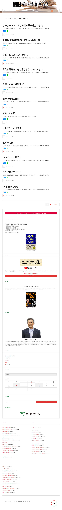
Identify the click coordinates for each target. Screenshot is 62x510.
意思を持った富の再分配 (6, 492)
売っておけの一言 (34, 438)
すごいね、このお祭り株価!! (36, 451)
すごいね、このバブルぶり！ (36, 436)
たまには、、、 (4, 466)
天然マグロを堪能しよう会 (6, 484)
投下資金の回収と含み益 (6, 452)
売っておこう (34, 427)
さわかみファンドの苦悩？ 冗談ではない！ (9, 446)
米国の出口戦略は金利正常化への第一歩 (21, 40)
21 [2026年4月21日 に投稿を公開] (16, 386)
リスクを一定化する (11, 128)
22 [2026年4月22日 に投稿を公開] (23, 386)
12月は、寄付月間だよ (6, 481)
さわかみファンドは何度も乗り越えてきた (22, 25)
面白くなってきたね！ (35, 445)
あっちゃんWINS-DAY (9, 355)
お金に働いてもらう (11, 172)
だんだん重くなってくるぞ (36, 434)
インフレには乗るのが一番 (6, 427)
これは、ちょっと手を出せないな (7, 450)
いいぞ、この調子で (11, 157)
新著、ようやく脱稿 (5, 486)
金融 (12, 48)
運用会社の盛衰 (4, 442)
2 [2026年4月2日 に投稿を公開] (31, 382)
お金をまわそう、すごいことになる (8, 475)
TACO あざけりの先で (5, 468)
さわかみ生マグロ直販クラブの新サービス (9, 477)
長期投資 (12, 63)
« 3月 (16, 389)
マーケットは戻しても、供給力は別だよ (8, 435)
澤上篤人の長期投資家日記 (18, 501)
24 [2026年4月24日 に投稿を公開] (39, 386)
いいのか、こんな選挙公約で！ (7, 479)
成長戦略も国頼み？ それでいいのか (8, 488)
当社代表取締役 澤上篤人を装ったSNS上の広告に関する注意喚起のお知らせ (31, 213)
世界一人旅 (7, 143)
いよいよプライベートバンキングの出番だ (38, 453)
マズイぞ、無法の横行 (6, 473)
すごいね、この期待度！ (35, 443)
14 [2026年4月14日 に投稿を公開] (16, 385)
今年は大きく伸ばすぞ (12, 84)
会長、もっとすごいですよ (15, 55)
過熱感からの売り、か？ (35, 440)
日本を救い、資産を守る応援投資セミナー (38, 447)
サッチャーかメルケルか (6, 490)
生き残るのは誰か (5, 431)
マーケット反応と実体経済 (6, 433)
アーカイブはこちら (31, 275)
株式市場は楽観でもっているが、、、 (8, 429)
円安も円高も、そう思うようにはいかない (22, 69)
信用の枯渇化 (34, 430)
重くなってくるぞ (5, 444)
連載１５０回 (8, 113)
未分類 (6, 360)
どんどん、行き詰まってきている (37, 449)
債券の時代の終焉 (10, 99)
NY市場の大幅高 (10, 186)
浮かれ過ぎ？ (4, 454)
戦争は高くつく (34, 432)
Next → (56, 204)
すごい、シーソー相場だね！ (7, 448)
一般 (12, 92)
